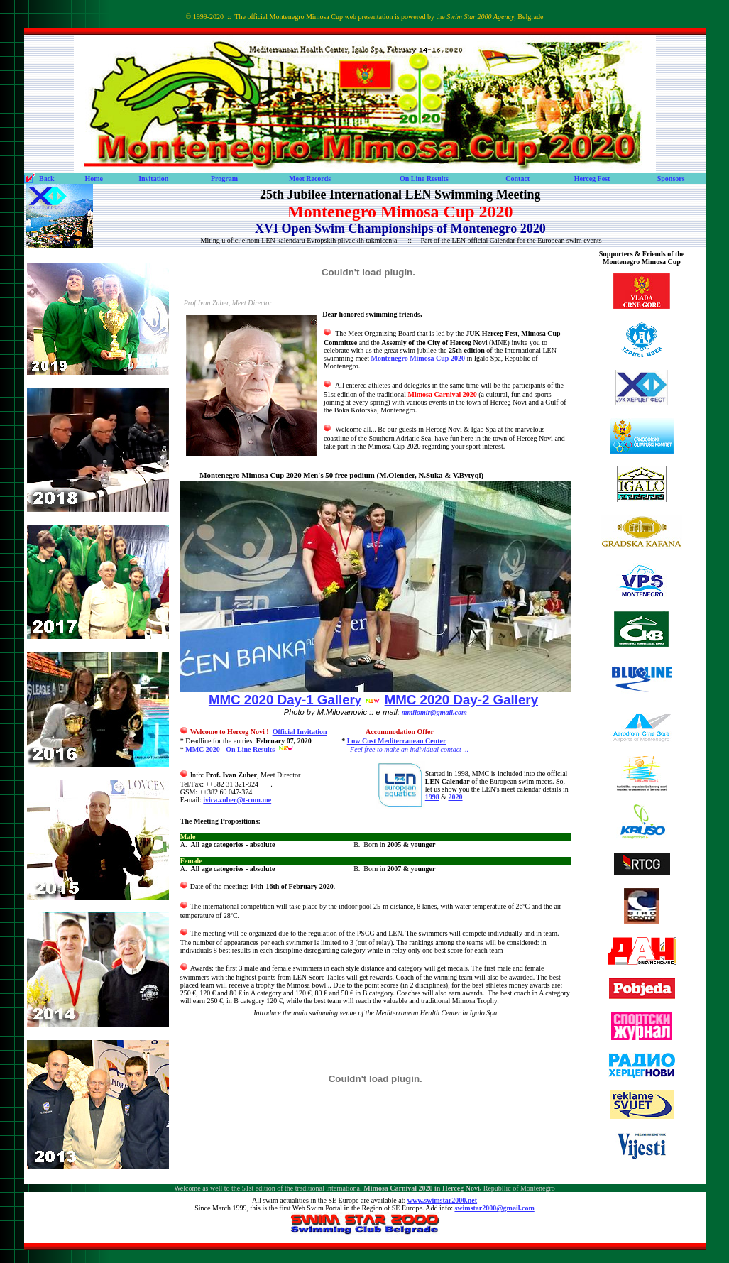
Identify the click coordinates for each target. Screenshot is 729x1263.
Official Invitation (300, 732)
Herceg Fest (592, 178)
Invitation (153, 178)
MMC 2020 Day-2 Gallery (461, 699)
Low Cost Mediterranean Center (396, 741)
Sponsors (671, 178)
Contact (517, 178)
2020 (456, 797)
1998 (432, 797)
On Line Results (425, 178)
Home (93, 178)
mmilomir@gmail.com (434, 712)
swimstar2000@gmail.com (494, 1208)
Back (47, 178)
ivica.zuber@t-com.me (237, 800)
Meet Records (310, 178)
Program (224, 178)
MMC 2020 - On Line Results (230, 749)
